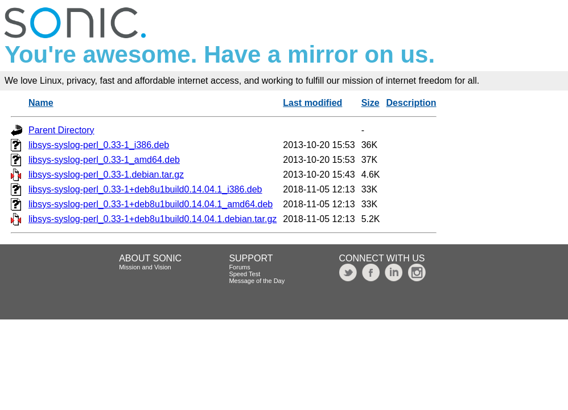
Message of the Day (257, 280)
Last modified (312, 103)
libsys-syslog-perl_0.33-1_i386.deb (98, 145)
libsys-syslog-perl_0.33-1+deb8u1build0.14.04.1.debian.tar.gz (152, 219)
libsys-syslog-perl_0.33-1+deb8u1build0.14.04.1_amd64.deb (150, 204)
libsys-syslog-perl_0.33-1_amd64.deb (104, 160)
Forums (239, 267)
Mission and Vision (145, 267)
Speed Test (244, 273)
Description (411, 103)
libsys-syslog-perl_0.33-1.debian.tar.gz (106, 174)
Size (370, 103)
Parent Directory (61, 130)
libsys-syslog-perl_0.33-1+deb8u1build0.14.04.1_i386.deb (145, 189)
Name (40, 103)
